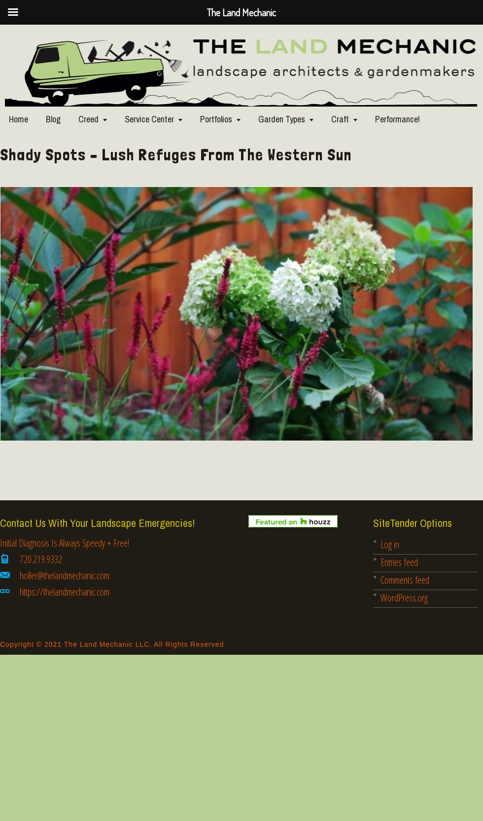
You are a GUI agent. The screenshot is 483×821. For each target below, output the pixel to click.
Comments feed (404, 580)
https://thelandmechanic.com (64, 591)
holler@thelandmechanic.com (64, 575)
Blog (53, 119)
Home (18, 119)
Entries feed (399, 562)
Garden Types (281, 119)
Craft (340, 119)
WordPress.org (404, 597)
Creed (88, 119)
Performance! (397, 119)
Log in (389, 544)
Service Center (149, 119)
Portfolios (216, 119)
